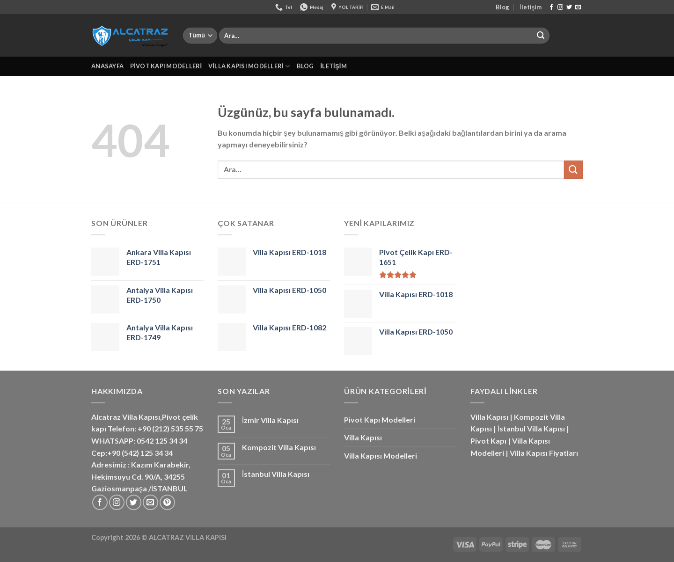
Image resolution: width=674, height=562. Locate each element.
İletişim (531, 7)
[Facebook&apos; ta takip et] (551, 7)
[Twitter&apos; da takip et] (569, 7)
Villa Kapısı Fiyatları (544, 452)
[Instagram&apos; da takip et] (560, 7)
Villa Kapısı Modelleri (249, 66)
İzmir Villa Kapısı (270, 420)
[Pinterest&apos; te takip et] (167, 502)
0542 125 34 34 (162, 440)
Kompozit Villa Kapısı (279, 447)
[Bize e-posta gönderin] (578, 7)
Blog (502, 7)
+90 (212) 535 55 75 (170, 428)
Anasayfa (107, 66)
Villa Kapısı (363, 437)
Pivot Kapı (488, 440)
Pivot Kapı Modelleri (166, 66)
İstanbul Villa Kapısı (275, 473)
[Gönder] (541, 36)
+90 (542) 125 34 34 (140, 452)
